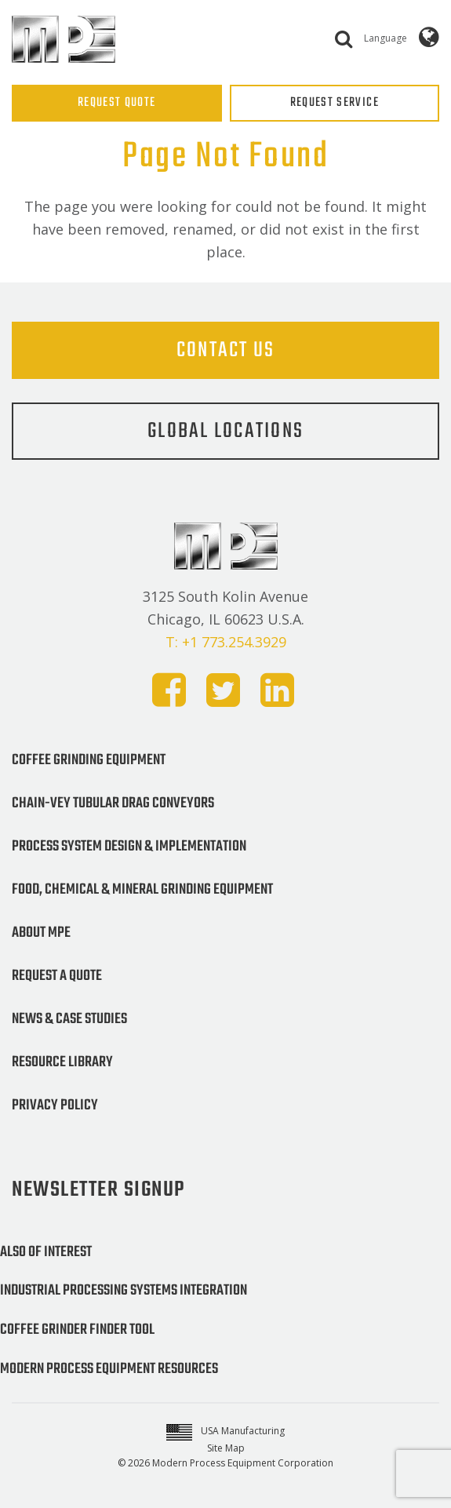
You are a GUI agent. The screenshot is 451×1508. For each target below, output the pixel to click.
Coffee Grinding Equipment (88, 760)
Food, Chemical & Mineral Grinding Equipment (142, 890)
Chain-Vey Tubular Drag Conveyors (113, 803)
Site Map (226, 1448)
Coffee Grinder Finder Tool (77, 1330)
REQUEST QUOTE (117, 103)
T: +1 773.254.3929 (225, 641)
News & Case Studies (69, 1019)
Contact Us (225, 350)
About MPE (41, 933)
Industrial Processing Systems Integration (123, 1290)
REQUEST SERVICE (334, 103)
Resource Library (62, 1062)
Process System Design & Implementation (129, 846)
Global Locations (225, 431)
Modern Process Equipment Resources (109, 1369)
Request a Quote (57, 976)
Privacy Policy (55, 1105)
